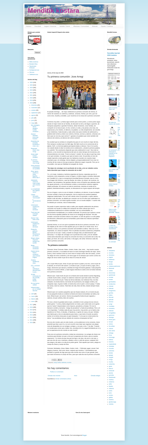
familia (59, 362)
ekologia (111, 317)
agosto (33, 115)
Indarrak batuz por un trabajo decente (36, 289)
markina (111, 379)
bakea (110, 295)
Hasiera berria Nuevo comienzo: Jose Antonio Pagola (35, 254)
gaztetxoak (112, 275)
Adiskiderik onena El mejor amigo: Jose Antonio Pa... (35, 183)
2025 (31, 85)
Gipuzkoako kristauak (32, 66)
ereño (110, 391)
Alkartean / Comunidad (81, 26)
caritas (111, 270)
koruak (111, 322)
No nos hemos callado (35, 284)
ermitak (111, 277)
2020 (31, 98)
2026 (31, 82)
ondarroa (111, 382)
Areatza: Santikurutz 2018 (35, 261)
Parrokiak (38, 26)
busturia (111, 342)
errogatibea (112, 313)
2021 (31, 95)
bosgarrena (112, 290)
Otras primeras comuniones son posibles (35, 167)
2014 (31, 312)
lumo (110, 393)
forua (110, 335)
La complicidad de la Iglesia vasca (35, 190)
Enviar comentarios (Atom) (63, 379)
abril (32, 294)
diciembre (34, 105)
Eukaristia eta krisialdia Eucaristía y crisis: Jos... (35, 143)
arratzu (111, 395)
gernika (111, 293)
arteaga (111, 333)
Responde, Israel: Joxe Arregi (35, 150)
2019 (31, 100)
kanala (111, 353)
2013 (31, 315)
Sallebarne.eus (33, 74)
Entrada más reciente (54, 375)
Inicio (75, 375)
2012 (31, 317)
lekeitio (111, 386)
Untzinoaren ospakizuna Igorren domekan (35, 224)
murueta (111, 348)
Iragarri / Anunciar (50, 26)
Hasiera (28, 26)
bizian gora (112, 319)
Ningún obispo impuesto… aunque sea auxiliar (35, 240)
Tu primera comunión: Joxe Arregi (35, 161)
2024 (31, 87)
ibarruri (111, 368)
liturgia (111, 262)
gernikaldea (112, 282)
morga (111, 359)
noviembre (34, 107)
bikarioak (111, 268)
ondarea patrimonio (114, 266)
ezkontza (111, 351)
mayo (33, 123)
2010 (31, 322)
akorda (111, 373)
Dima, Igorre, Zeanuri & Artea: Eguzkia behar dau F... (36, 174)
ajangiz (111, 355)
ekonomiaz (112, 273)
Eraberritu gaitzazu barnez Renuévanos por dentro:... (35, 232)
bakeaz (111, 339)
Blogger (84, 435)
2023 (31, 90)
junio (32, 120)
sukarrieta (112, 364)
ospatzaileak (112, 344)
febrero (33, 299)
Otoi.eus (31, 72)
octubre (33, 110)
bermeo (111, 302)
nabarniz (111, 388)
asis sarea (112, 330)
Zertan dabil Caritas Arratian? (34, 155)
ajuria (110, 366)
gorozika (111, 375)
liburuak (111, 297)
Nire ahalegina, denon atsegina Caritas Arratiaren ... (35, 128)
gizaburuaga (112, 402)
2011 (31, 320)
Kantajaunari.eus (34, 70)
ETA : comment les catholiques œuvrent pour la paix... (35, 269)
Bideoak (95, 26)
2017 (31, 304)
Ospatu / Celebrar (107, 26)
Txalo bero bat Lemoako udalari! (35, 214)
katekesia (63, 362)
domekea (111, 255)
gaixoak (111, 299)
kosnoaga (112, 337)
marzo (33, 296)
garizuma (111, 315)
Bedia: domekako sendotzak (35, 247)
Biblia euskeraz (33, 62)
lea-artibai (112, 326)
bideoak (111, 288)
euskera (111, 399)
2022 (31, 92)
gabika (111, 397)
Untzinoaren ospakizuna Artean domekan (35, 207)
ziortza (111, 324)
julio (32, 118)
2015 (31, 310)
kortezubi (111, 370)
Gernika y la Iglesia (119, 192)
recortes (69, 362)
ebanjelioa (112, 250)
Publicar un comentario (56, 372)
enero (33, 301)
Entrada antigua (95, 375)
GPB (110, 384)
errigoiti (111, 357)
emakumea (112, 284)
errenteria (111, 308)
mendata (111, 346)
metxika (111, 404)
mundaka (111, 306)
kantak (111, 279)
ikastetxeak (112, 377)
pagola (111, 257)
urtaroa (111, 328)
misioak (111, 286)
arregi (55, 362)
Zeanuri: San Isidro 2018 (35, 218)
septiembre (34, 113)
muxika (111, 362)
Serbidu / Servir (64, 26)
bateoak (111, 311)
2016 (31, 307)
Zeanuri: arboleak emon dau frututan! (34, 136)
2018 (31, 103)
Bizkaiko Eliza (33, 64)
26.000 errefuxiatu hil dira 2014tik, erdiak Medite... (35, 278)
